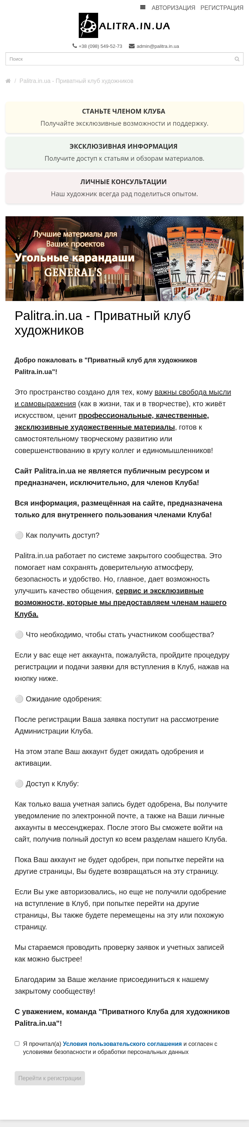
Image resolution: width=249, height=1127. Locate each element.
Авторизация (173, 8)
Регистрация (222, 8)
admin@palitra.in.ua (154, 46)
